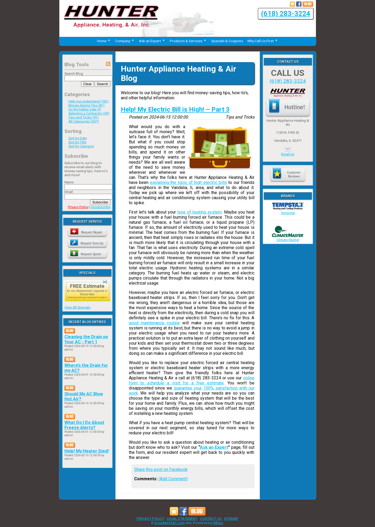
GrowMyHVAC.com (169, 523)
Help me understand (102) (88, 101)
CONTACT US (211, 518)
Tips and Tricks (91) (83, 117)
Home (104, 41)
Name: (69, 182)
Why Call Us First (262, 41)
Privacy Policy (78, 207)
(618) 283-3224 (285, 14)
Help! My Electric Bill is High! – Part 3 (175, 109)
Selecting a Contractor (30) (88, 113)
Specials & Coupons (227, 41)
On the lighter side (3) (84, 109)
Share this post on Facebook (161, 469)
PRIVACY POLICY (150, 518)
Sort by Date (77, 138)
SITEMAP (231, 518)
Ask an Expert (152, 41)
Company (125, 41)
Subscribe (100, 202)
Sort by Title (77, 142)
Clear (87, 84)
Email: (69, 192)
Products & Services (188, 41)
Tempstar (288, 211)
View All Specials (77, 307)
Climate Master (288, 238)
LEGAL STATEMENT (182, 518)
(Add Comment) (173, 478)
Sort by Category (81, 146)
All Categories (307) (83, 121)
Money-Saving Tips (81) (86, 105)
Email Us (287, 154)
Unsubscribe (100, 207)
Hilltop (218, 523)
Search (102, 84)
